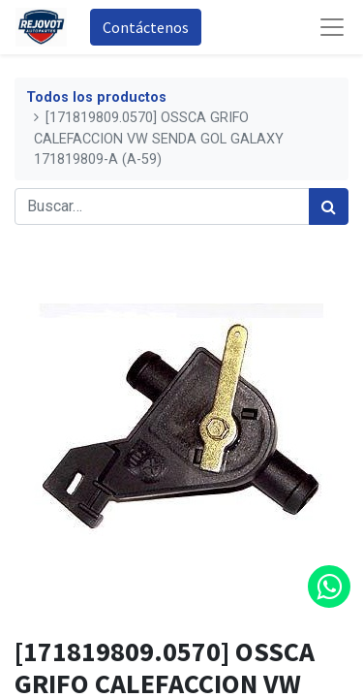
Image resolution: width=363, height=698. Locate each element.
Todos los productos (96, 97)
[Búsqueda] (328, 206)
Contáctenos (146, 27)
